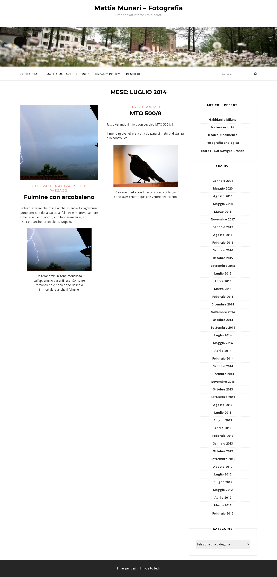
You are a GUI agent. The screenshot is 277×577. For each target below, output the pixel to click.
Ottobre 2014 (223, 320)
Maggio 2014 (223, 343)
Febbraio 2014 (222, 358)
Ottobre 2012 (223, 451)
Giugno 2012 (222, 482)
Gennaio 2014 (223, 366)
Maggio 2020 (223, 188)
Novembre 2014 (223, 312)
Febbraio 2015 (222, 297)
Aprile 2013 (222, 428)
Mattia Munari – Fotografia (138, 8)
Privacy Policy (107, 74)
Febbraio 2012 (222, 513)
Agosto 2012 (222, 467)
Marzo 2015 (222, 289)
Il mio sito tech (149, 568)
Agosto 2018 (222, 196)
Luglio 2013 (222, 412)
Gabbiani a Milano (223, 119)
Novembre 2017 (223, 219)
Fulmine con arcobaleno (59, 197)
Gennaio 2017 (223, 227)
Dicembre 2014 (222, 304)
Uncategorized (145, 107)
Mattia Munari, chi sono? (67, 74)
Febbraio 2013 (222, 436)
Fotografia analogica (223, 143)
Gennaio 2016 (223, 250)
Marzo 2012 (222, 505)
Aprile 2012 (222, 497)
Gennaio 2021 (223, 181)
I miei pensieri (126, 568)
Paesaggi (59, 191)
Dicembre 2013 (222, 374)
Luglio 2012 (222, 474)
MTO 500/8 (145, 113)
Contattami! (30, 74)
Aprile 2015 (222, 281)
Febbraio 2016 (222, 242)
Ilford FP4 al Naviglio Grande (223, 151)
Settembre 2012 (223, 459)
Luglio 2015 (222, 273)
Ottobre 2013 (223, 389)
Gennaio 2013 (223, 443)
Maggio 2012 (223, 490)
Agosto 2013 (222, 405)
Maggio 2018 (223, 204)
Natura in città (222, 127)
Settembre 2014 (223, 327)
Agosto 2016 (222, 235)
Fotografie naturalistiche (58, 186)
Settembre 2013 (223, 397)
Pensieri (133, 74)
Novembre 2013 (223, 382)
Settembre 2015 (223, 266)
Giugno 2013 (222, 420)
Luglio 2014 (222, 335)
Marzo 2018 (222, 212)
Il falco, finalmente (222, 135)
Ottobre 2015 (223, 258)
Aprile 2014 (222, 351)
